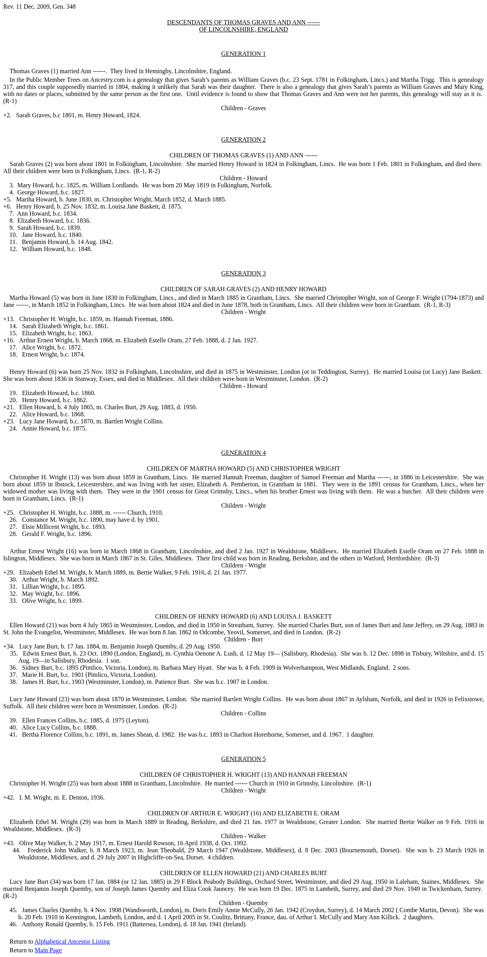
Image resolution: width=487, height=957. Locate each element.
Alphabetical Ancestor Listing (72, 941)
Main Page (48, 950)
